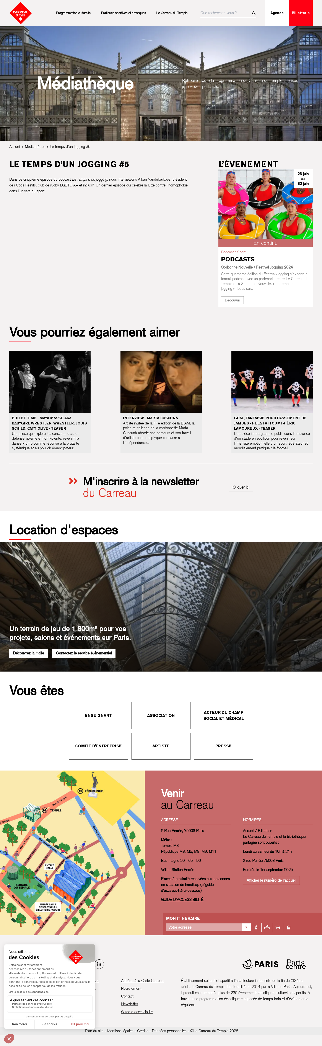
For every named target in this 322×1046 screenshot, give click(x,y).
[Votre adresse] (204, 927)
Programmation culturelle (73, 13)
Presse (223, 746)
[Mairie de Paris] (274, 964)
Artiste (160, 746)
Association (161, 715)
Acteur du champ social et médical (223, 715)
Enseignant (98, 715)
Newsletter (129, 1004)
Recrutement (131, 988)
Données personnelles (169, 1030)
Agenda (277, 13)
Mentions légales (120, 1030)
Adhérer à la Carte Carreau (142, 980)
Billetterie (301, 13)
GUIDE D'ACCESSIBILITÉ (182, 899)
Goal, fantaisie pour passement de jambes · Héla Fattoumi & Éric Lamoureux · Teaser (270, 423)
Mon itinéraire (183, 918)
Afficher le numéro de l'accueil (271, 880)
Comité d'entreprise (98, 746)
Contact (127, 996)
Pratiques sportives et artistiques (123, 13)
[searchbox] (228, 13)
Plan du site (94, 1030)
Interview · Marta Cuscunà (150, 418)
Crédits (142, 1030)
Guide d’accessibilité (137, 1011)
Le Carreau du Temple (171, 13)
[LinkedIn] (99, 964)
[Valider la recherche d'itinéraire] (246, 927)
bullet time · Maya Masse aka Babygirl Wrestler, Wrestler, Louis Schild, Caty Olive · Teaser (49, 423)
